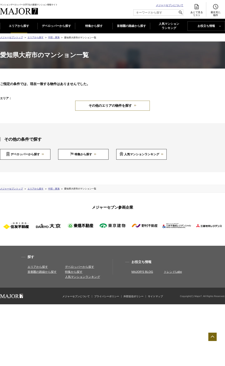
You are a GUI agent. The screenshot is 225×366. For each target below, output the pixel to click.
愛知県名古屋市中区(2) (179, 98)
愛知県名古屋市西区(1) (148, 98)
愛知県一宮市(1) (152, 103)
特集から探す (94, 26)
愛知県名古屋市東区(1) (118, 98)
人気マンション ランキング (169, 26)
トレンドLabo (173, 276)
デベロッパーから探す (56, 26)
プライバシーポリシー (106, 301)
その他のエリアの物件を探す (110, 110)
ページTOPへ (212, 337)
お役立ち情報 (206, 26)
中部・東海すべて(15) (28, 98)
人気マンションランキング (141, 159)
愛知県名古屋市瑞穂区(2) (93, 103)
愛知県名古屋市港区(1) (125, 103)
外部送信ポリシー (134, 301)
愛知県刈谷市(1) (176, 103)
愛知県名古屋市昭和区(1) (60, 103)
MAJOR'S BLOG (142, 276)
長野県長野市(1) (58, 98)
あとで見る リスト (196, 10)
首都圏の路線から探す (131, 26)
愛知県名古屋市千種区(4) (86, 98)
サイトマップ (155, 301)
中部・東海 (54, 37)
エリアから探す (19, 26)
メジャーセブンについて (169, 5)
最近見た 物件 (216, 10)
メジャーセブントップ (11, 37)
